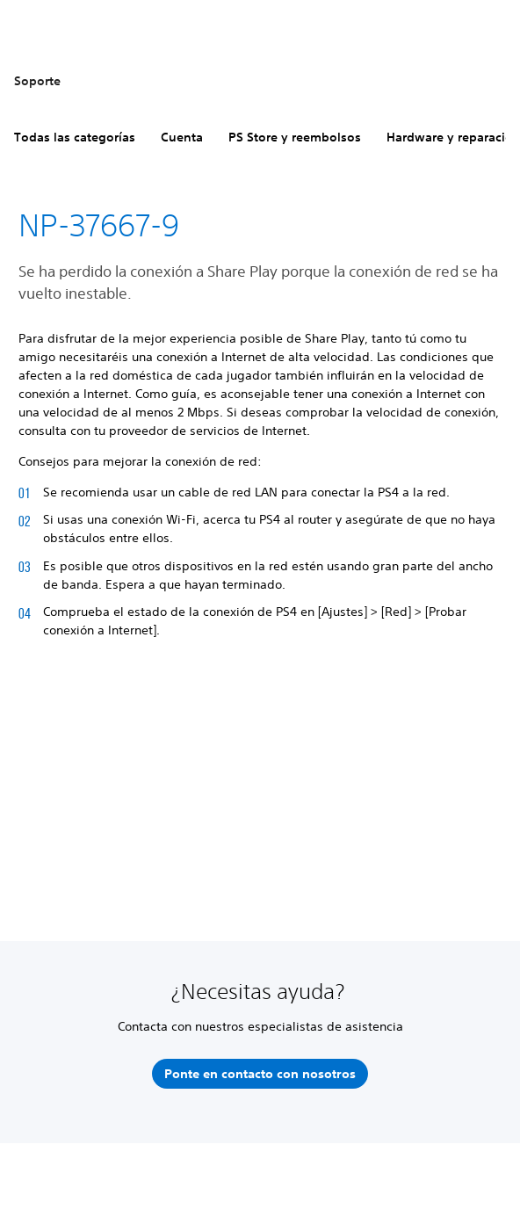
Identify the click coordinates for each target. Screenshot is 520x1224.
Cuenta (182, 137)
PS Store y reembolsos (294, 137)
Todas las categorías (74, 137)
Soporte (37, 81)
